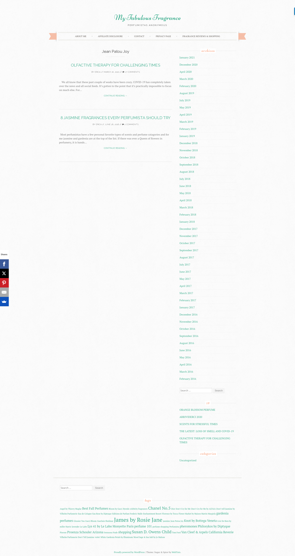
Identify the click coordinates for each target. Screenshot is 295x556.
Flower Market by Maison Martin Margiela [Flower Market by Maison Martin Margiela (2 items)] (197, 513)
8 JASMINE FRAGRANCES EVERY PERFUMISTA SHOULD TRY (115, 117)
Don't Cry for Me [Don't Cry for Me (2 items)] (183, 509)
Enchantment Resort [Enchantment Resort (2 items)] (152, 513)
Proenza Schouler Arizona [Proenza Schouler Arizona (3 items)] (85, 532)
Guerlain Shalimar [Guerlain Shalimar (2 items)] (105, 521)
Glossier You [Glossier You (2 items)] (79, 521)
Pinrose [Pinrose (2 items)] (63, 532)
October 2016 (187, 329)
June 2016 (185, 350)
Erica (97, 72)
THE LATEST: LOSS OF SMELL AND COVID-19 (206, 431)
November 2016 (188, 321)
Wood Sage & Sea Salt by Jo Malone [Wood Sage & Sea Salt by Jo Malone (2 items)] (149, 537)
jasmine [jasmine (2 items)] (166, 521)
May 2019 (185, 107)
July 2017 (184, 264)
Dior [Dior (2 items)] (173, 509)
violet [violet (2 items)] (97, 537)
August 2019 (186, 93)
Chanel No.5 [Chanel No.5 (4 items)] (159, 508)
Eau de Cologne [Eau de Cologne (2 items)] (85, 513)
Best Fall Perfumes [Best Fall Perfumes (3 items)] (95, 508)
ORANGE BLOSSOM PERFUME (197, 410)
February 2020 (187, 86)
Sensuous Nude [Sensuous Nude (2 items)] (111, 532)
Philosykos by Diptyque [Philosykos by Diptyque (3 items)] (214, 526)
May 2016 (185, 357)
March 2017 (186, 293)
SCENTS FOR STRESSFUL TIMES (198, 424)
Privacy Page (163, 36)
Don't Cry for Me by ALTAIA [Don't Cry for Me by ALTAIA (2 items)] (203, 509)
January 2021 (187, 57)
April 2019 (185, 114)
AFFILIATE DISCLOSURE (110, 36)
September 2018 (188, 164)
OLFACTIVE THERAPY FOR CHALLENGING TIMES (115, 65)
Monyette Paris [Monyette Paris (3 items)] (123, 526)
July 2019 (184, 100)
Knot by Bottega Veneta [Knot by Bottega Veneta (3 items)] (200, 521)
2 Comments (130, 124)
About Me (80, 36)
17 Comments (131, 72)
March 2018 (186, 207)
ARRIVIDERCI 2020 (190, 417)
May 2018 (185, 193)
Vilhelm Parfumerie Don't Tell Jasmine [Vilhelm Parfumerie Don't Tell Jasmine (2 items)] (77, 537)
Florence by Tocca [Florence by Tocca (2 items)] (170, 513)
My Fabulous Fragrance (147, 17)
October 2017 (187, 243)
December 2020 (188, 64)
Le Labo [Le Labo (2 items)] (83, 526)
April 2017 (185, 286)
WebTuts (176, 552)
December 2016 (188, 314)
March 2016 (186, 371)
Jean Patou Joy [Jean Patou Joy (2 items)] (177, 521)
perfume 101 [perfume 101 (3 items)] (143, 526)
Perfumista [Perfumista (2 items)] (174, 526)
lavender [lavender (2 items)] (75, 526)
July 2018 (184, 179)
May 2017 (185, 279)
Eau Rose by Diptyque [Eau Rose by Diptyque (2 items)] (102, 513)
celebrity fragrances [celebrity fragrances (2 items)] (139, 509)
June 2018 (185, 186)
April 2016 (185, 364)
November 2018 (188, 150)
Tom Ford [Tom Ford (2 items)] (176, 532)
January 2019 (187, 136)
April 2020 (185, 71)
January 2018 (187, 221)
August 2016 (186, 343)
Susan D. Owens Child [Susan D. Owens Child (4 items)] (151, 531)
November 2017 (188, 236)
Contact (139, 36)
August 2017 (186, 257)
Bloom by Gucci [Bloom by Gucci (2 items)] (115, 509)
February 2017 (187, 300)
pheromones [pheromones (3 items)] (188, 526)
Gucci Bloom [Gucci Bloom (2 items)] (91, 521)
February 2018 (187, 214)
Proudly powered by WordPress (129, 552)
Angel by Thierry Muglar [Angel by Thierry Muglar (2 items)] (70, 509)
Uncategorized (187, 460)
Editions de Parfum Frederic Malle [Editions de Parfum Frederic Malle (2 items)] (127, 513)
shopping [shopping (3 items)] (124, 532)
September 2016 (188, 336)
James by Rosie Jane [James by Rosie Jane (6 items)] (138, 519)
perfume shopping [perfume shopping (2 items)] (160, 526)
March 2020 (186, 79)
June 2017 (185, 271)
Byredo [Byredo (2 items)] (126, 509)
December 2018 (188, 143)
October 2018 (187, 157)
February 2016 (187, 379)
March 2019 (186, 121)
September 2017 (188, 250)
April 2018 (185, 200)
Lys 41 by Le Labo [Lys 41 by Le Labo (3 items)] (100, 526)
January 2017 (187, 307)
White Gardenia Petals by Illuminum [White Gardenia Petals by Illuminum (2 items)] (116, 537)
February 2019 (187, 129)
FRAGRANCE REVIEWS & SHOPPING (201, 36)
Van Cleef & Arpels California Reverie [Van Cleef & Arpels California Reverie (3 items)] (207, 532)
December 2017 (188, 229)
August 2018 (186, 171)
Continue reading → (115, 96)
